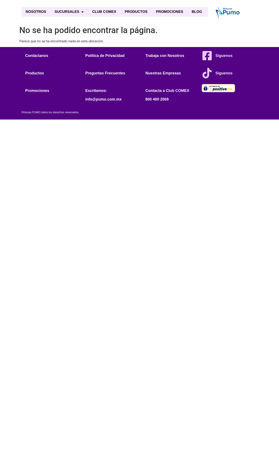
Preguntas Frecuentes (105, 73)
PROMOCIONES (169, 12)
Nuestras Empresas (163, 73)
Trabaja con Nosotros (165, 56)
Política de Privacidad (105, 56)
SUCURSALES (69, 12)
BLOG (197, 12)
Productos (34, 73)
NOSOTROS (36, 12)
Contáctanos (36, 56)
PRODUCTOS (136, 12)
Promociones (37, 91)
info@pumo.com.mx (103, 99)
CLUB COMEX (104, 12)
